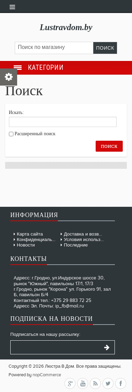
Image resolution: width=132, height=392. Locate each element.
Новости (26, 245)
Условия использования (90, 239)
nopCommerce (47, 374)
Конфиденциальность (40, 239)
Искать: (16, 112)
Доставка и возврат (85, 234)
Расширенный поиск (35, 133)
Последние (76, 245)
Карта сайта (30, 234)
